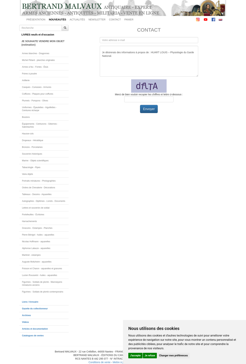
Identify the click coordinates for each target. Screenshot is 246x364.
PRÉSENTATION (35, 19)
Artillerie (26, 80)
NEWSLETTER (96, 19)
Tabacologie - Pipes (31, 167)
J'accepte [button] (135, 355)
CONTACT (115, 19)
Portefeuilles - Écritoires (33, 214)
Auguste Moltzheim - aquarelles (37, 262)
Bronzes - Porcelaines (32, 147)
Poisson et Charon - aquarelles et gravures (42, 268)
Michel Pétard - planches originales (38, 60)
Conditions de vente (99, 362)
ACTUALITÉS (77, 19)
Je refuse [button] (150, 355)
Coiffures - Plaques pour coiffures (37, 94)
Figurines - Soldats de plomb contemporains (42, 292)
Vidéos (25, 322)
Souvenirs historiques (32, 154)
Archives (26, 315)
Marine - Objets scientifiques (35, 160)
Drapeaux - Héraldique (32, 140)
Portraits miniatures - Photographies (39, 181)
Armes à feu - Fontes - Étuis (35, 67)
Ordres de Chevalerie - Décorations (38, 187)
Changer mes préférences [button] (173, 355)
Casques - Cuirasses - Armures (36, 87)
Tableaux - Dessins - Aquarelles (37, 194)
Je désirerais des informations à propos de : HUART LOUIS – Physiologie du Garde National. (149, 61)
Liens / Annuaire (30, 302)
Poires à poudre (29, 73)
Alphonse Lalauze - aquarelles (36, 248)
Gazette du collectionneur (35, 308)
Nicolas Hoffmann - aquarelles (36, 241)
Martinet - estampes (31, 255)
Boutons (26, 117)
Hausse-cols (27, 133)
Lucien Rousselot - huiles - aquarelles (39, 275)
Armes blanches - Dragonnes (35, 53)
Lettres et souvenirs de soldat (35, 208)
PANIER (128, 19)
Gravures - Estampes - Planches (37, 228)
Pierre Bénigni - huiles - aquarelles (38, 235)
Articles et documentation (35, 329)
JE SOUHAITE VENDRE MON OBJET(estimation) (43, 43)
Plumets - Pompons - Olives (35, 100)
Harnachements (29, 221)
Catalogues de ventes (33, 335)
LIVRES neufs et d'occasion (37, 34)
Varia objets (27, 174)
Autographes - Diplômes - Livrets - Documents (43, 201)
